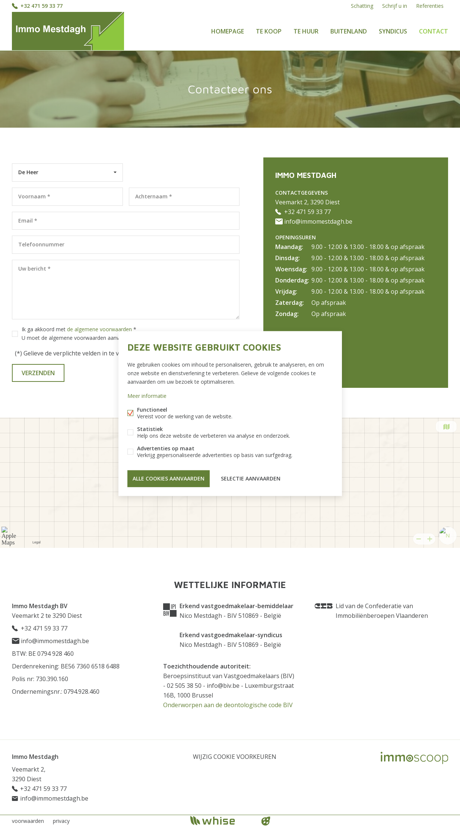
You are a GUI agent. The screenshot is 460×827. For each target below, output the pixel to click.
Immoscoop (414, 758)
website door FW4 (265, 821)
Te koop (269, 31)
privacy (61, 820)
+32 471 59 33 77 (41, 5)
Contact (433, 31)
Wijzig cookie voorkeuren (234, 757)
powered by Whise (221, 820)
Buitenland (348, 31)
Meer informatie (146, 395)
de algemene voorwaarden (99, 329)
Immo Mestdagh (35, 757)
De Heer (28, 172)
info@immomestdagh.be (313, 221)
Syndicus (393, 31)
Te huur (306, 31)
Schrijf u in (394, 5)
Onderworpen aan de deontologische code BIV (228, 705)
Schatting (362, 5)
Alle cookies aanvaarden (168, 478)
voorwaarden (28, 820)
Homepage (227, 31)
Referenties (430, 5)
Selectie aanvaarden (250, 478)
